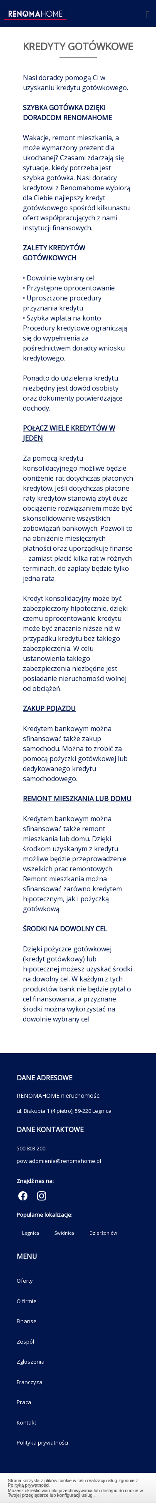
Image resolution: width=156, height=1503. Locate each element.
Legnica (30, 1233)
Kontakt (26, 1422)
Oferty (25, 1280)
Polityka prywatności (42, 1442)
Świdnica (64, 1233)
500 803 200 (31, 1148)
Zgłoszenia (31, 1361)
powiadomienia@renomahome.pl (59, 1161)
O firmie (27, 1301)
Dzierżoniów (103, 1233)
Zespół (25, 1341)
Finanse (27, 1321)
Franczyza (29, 1382)
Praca (24, 1402)
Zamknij (78, 1486)
